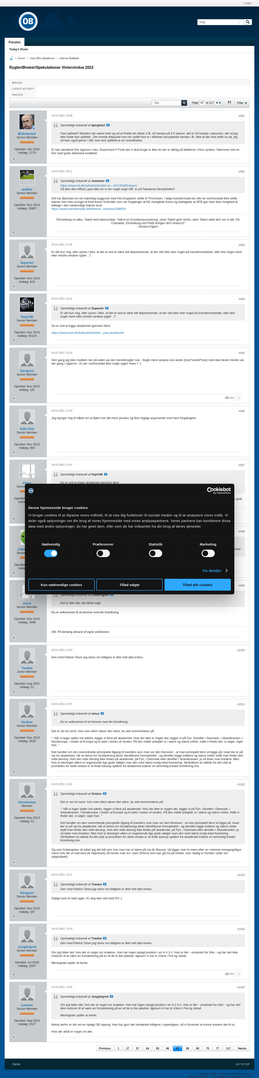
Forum (21, 58)
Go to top (243, 1064)
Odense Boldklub (69, 58)
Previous (105, 1048)
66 (167, 1048)
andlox (27, 189)
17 (127, 1048)
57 (137, 1048)
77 (217, 1048)
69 (197, 1048)
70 (207, 1048)
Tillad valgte (129, 585)
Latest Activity (23, 88)
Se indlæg (108, 125)
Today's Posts (18, 49)
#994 (242, 299)
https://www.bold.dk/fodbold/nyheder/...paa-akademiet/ (87, 332)
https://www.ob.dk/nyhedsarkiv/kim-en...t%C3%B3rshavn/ (98, 185)
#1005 (241, 987)
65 (157, 1048)
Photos (17, 94)
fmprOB (27, 317)
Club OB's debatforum (42, 58)
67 (177, 1048)
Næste (242, 1048)
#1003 (241, 875)
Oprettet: (20, 149)
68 (187, 1048)
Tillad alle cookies (197, 585)
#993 (242, 245)
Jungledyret (27, 947)
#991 (242, 116)
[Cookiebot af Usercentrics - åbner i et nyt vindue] (210, 490)
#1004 (241, 929)
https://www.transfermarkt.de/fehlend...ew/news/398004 (88, 209)
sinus (27, 483)
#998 (242, 531)
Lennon (27, 1005)
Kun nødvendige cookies (61, 585)
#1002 (241, 784)
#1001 (241, 704)
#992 (242, 171)
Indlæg (17, 82)
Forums (14, 42)
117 (228, 1048)
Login (248, 3)
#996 (242, 411)
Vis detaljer (211, 571)
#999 (242, 585)
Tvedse (27, 668)
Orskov (27, 722)
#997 (242, 465)
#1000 (241, 650)
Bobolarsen (27, 134)
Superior (27, 263)
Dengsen (27, 371)
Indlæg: (23, 152)
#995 (242, 353)
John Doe (27, 429)
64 (147, 1048)
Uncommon (27, 802)
